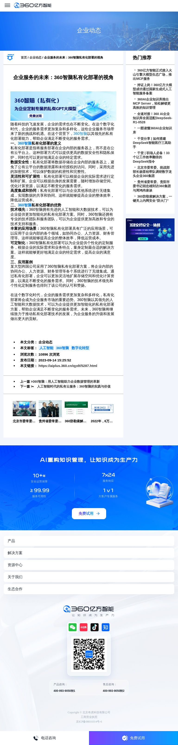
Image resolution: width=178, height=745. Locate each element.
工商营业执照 (89, 716)
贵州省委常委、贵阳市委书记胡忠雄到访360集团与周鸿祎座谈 (152, 186)
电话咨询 (44, 738)
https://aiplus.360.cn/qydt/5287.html (67, 366)
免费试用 (133, 738)
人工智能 (46, 348)
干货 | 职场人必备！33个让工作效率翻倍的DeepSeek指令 (151, 157)
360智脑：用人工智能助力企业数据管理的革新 (66, 381)
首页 (24, 57)
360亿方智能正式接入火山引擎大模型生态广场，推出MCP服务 (152, 74)
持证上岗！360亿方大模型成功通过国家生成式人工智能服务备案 (152, 89)
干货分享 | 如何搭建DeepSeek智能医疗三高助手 (152, 143)
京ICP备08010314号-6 (89, 721)
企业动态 (35, 57)
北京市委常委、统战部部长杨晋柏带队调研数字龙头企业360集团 (152, 172)
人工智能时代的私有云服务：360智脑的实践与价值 (74, 386)
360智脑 (80, 134)
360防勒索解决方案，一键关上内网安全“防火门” (152, 198)
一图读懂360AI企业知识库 (152, 130)
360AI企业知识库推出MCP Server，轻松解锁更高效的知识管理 (151, 103)
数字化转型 (80, 348)
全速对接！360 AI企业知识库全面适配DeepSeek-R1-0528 (152, 118)
